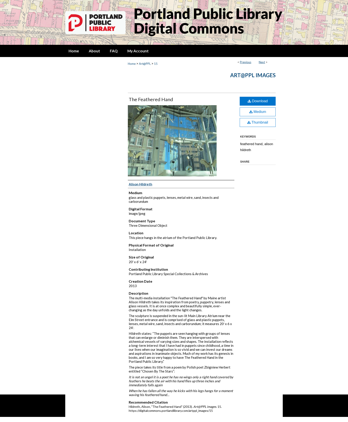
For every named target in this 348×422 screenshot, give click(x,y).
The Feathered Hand (151, 99)
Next (262, 62)
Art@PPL (145, 63)
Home (132, 63)
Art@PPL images (253, 75)
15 (156, 63)
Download (258, 101)
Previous (245, 62)
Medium (257, 112)
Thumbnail (257, 122)
